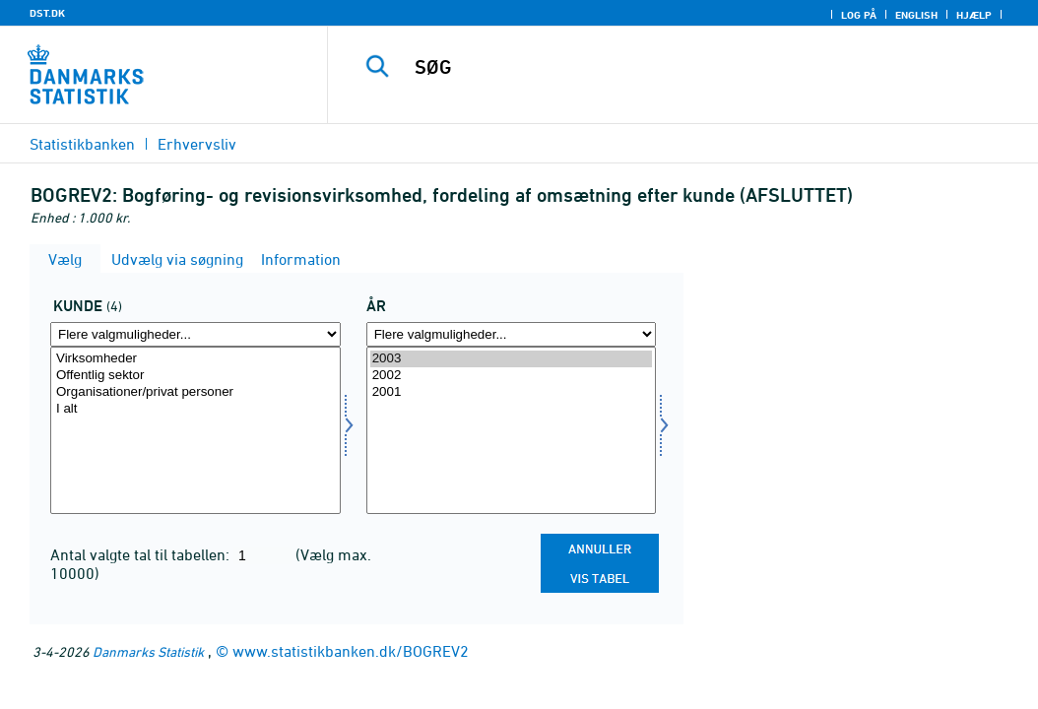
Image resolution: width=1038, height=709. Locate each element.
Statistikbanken (82, 144)
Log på (858, 15)
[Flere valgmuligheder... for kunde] (195, 334)
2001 (511, 392)
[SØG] (687, 67)
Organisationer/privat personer (195, 392)
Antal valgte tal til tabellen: (141, 554)
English (916, 15)
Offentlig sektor (195, 375)
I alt (195, 409)
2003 (511, 359)
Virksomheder (195, 359)
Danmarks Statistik (148, 651)
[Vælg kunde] (195, 430)
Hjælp (974, 15)
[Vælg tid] (511, 430)
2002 (511, 375)
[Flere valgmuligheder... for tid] (511, 334)
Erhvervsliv (197, 144)
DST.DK (47, 13)
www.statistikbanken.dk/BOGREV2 (350, 651)
